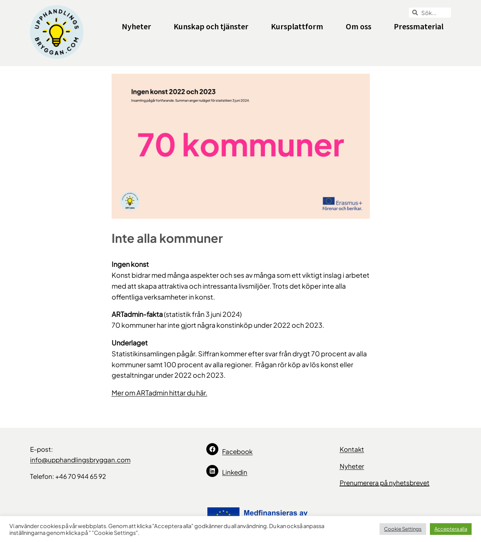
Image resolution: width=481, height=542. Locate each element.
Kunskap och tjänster (211, 26)
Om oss (358, 26)
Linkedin (234, 472)
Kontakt (352, 449)
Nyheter (136, 26)
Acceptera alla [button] (450, 529)
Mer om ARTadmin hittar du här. (159, 392)
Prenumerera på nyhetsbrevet (385, 482)
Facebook (237, 451)
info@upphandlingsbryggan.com (80, 460)
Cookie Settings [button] (403, 529)
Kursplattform (297, 26)
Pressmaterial (418, 26)
